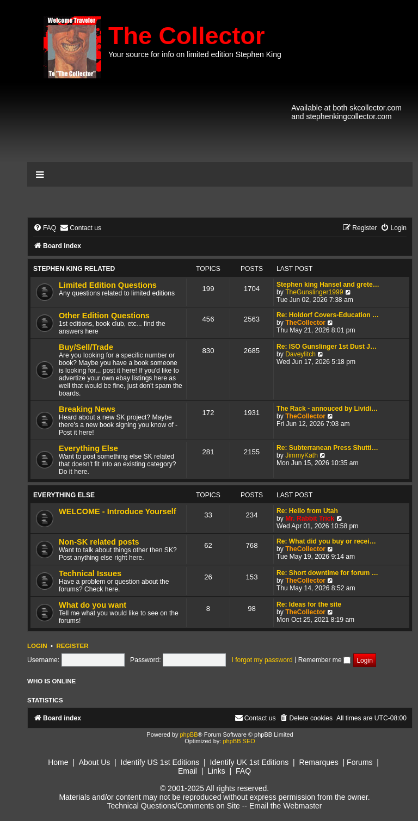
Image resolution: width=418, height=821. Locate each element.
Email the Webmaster (285, 805)
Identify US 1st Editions (160, 762)
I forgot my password (262, 660)
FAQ (243, 771)
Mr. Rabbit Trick (309, 518)
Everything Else (88, 448)
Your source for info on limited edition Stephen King (194, 54)
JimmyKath (301, 455)
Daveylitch (300, 354)
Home (58, 762)
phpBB (189, 734)
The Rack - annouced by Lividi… (327, 408)
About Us (94, 762)
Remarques (318, 762)
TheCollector (305, 322)
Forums (359, 762)
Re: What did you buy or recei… (326, 541)
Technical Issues (90, 573)
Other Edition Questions (104, 315)
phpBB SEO (239, 741)
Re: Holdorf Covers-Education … (327, 315)
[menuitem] (44, 228)
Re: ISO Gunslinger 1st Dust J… (326, 346)
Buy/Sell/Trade (86, 347)
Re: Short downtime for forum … (327, 573)
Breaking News (87, 409)
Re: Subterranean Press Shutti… (327, 448)
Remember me (324, 660)
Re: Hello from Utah (307, 511)
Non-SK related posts (99, 542)
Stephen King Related (74, 269)
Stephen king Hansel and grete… (327, 284)
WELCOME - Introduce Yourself (117, 511)
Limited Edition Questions (108, 285)
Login (37, 646)
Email (187, 771)
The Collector (186, 36)
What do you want (92, 605)
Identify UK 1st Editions (249, 762)
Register (72, 646)
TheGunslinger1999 (314, 292)
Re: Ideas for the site (308, 604)
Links (216, 771)
